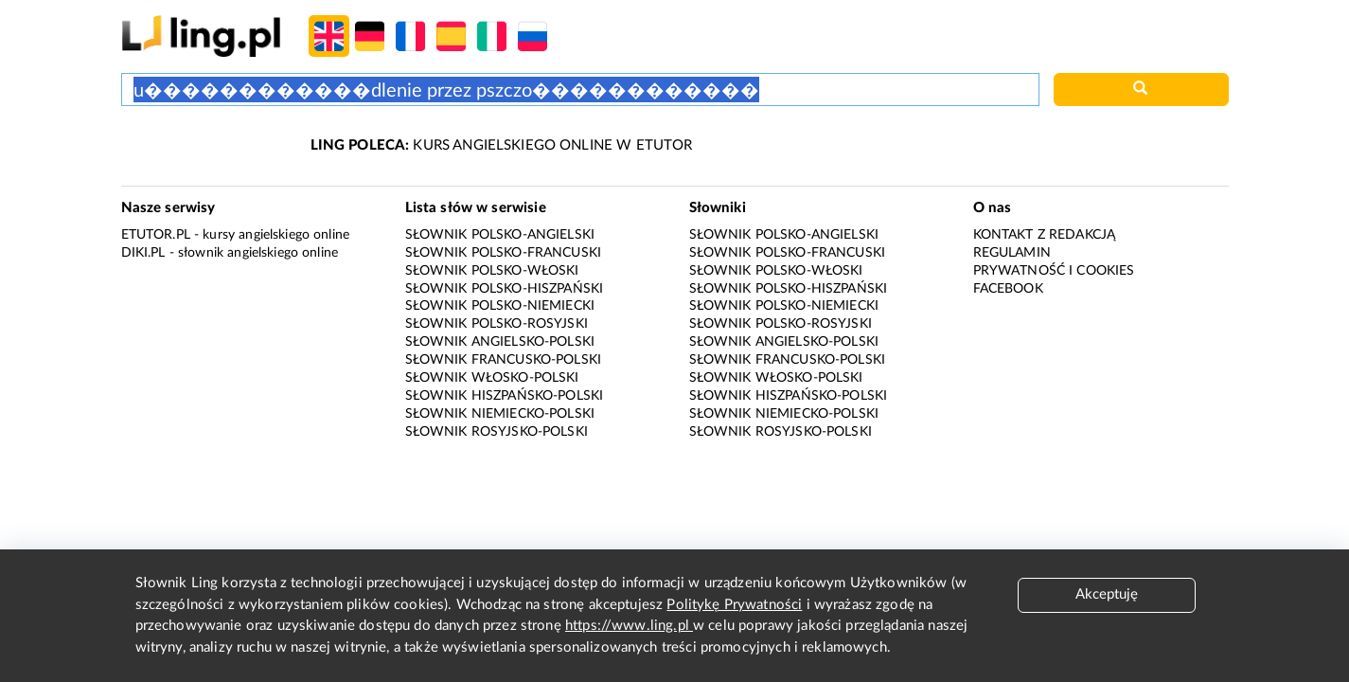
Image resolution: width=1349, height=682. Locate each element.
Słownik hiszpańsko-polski (504, 396)
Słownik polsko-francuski (503, 253)
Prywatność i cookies (1054, 271)
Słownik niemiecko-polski (500, 414)
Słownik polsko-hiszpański (504, 289)
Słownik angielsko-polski (500, 342)
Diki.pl (143, 253)
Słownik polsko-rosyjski (496, 324)
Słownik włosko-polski (492, 378)
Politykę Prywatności (734, 605)
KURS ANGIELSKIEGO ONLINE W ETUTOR (502, 145)
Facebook (1008, 289)
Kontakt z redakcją (1044, 235)
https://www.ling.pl (629, 626)
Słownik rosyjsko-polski (496, 432)
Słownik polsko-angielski (500, 235)
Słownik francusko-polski (503, 360)
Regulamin (1012, 253)
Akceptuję (1106, 594)
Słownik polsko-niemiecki (500, 306)
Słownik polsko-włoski (492, 271)
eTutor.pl (155, 235)
